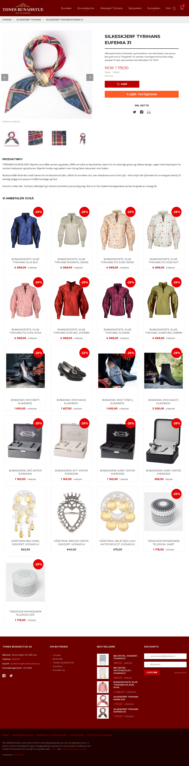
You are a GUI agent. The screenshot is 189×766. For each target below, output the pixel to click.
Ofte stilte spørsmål (99, 735)
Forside (57, 655)
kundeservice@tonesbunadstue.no (25, 663)
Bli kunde (58, 659)
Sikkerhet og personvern (51, 735)
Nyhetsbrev (77, 735)
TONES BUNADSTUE (63, 662)
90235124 (16, 659)
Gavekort (58, 666)
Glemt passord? (180, 672)
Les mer (54, 749)
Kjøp (122, 84)
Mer (168, 8)
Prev (4, 77)
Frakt (5, 735)
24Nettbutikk (18, 754)
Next (89, 77)
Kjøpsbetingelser (22, 735)
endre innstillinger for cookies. (74, 749)
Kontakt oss (59, 670)
